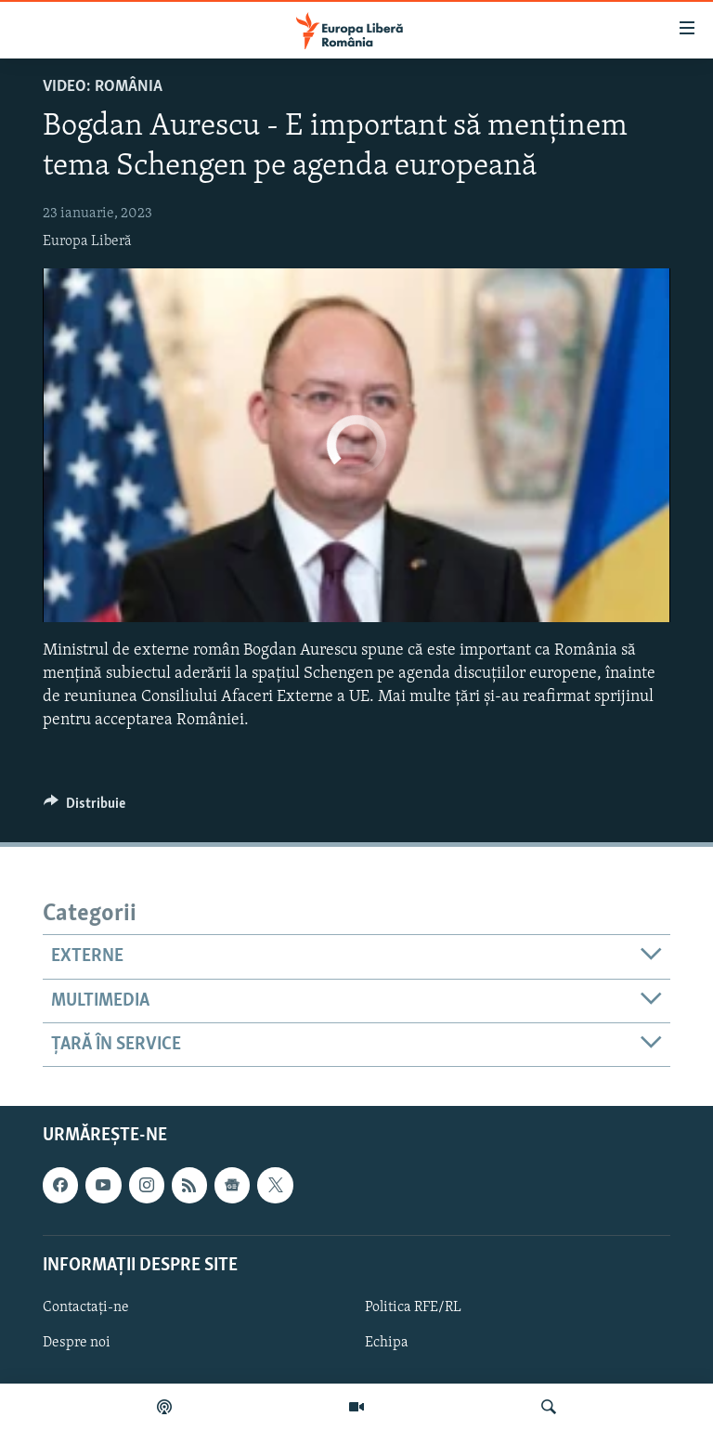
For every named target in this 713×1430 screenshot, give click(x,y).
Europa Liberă (87, 241)
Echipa (386, 1342)
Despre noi (76, 1342)
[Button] (84, 808)
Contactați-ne (86, 1307)
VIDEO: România (102, 87)
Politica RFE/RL (413, 1307)
